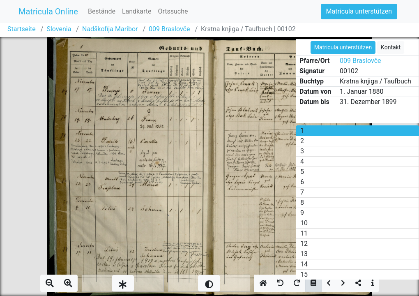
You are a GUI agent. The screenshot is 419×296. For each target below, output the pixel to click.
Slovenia (58, 29)
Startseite (21, 29)
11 (304, 233)
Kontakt (391, 47)
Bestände (101, 11)
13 (304, 254)
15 (304, 274)
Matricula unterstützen (359, 11)
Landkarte (137, 11)
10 (304, 223)
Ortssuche (173, 11)
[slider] (123, 283)
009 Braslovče (169, 29)
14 (304, 264)
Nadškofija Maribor (110, 29)
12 (304, 243)
